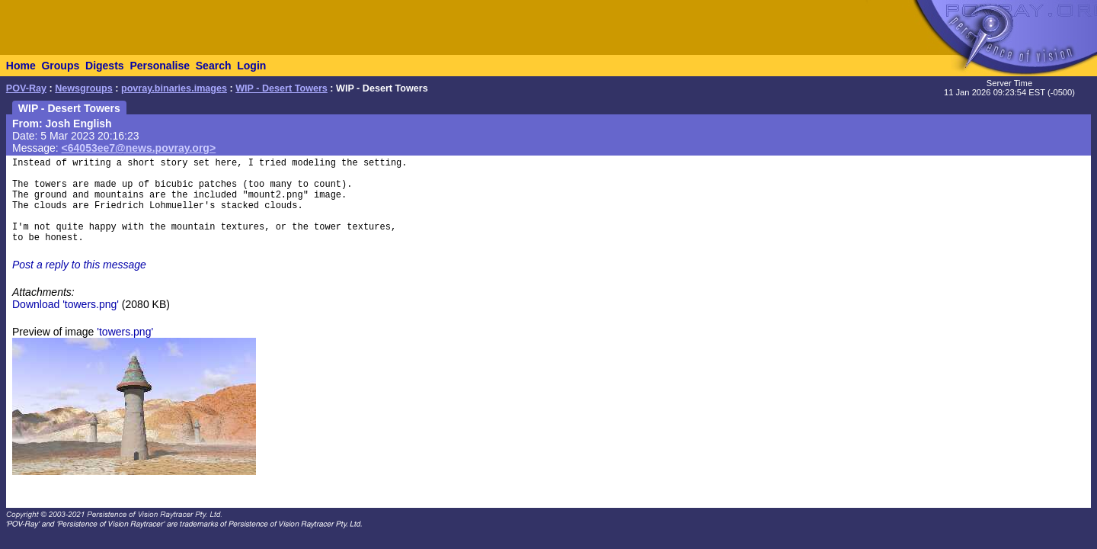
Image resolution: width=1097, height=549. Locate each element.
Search (214, 65)
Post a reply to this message (79, 264)
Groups (60, 65)
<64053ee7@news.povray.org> (139, 148)
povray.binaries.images (174, 88)
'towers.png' (125, 332)
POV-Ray (26, 88)
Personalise (160, 65)
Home (21, 65)
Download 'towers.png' (65, 304)
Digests (104, 65)
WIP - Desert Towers (281, 88)
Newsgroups (84, 88)
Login (251, 65)
